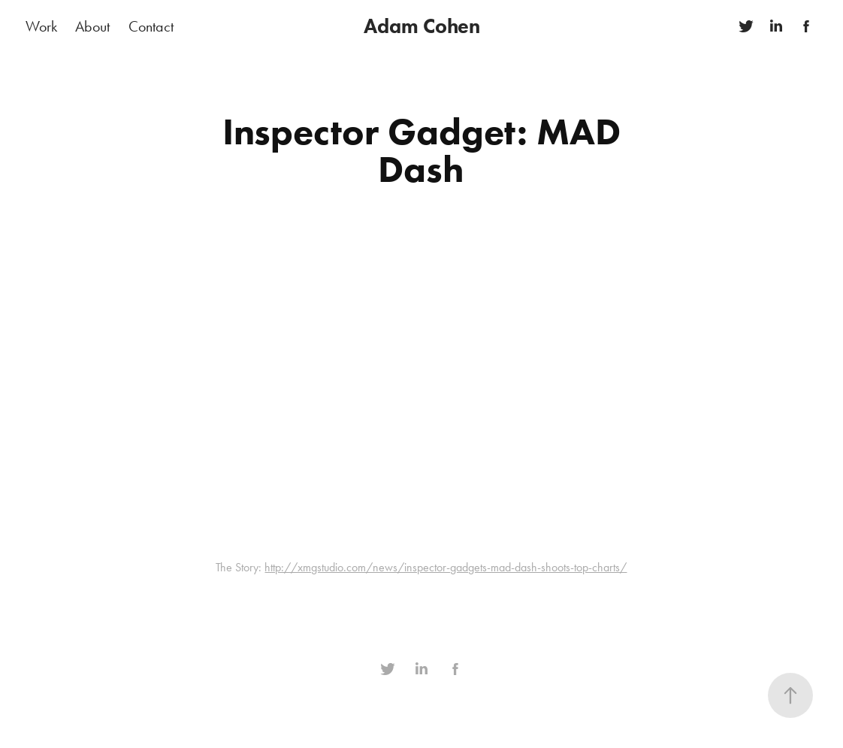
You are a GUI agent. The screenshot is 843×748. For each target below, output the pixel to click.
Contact (151, 26)
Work (41, 26)
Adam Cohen (422, 26)
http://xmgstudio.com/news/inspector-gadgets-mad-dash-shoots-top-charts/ (445, 567)
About (92, 26)
